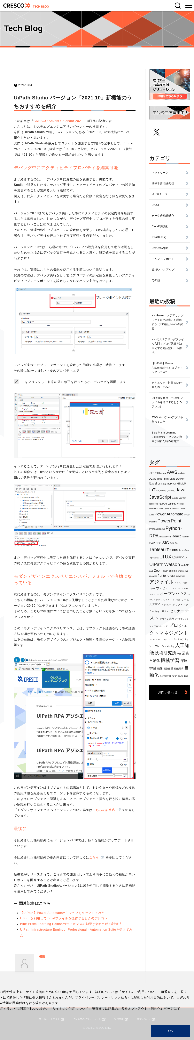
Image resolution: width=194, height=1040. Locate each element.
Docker (180, 478)
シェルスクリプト (173, 604)
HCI (174, 484)
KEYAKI (163, 503)
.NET (151, 473)
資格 (180, 675)
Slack (177, 543)
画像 (160, 668)
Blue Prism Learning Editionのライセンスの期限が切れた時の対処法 (71, 924)
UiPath (156, 564)
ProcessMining (157, 529)
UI (161, 556)
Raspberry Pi (165, 537)
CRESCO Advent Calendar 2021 (58, 121)
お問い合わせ (168, 692)
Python (173, 528)
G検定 (164, 484)
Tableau (157, 549)
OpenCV (167, 509)
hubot (172, 576)
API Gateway (160, 473)
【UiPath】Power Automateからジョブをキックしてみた (62, 912)
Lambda (172, 503)
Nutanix (160, 509)
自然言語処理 (165, 676)
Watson (172, 564)
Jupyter (175, 498)
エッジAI (176, 588)
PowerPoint (169, 520)
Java (181, 489)
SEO (158, 543)
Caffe (172, 478)
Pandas (175, 509)
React (176, 536)
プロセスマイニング (158, 639)
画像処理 (168, 668)
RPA (154, 535)
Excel (153, 483)
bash (165, 571)
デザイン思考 (167, 618)
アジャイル (161, 581)
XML (151, 571)
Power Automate (169, 514)
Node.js (180, 504)
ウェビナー (164, 588)
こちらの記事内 (103, 810)
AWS (172, 472)
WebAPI (185, 565)
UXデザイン (179, 557)
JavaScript (160, 497)
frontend (163, 575)
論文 (174, 676)
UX (168, 556)
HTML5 (181, 483)
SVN (172, 543)
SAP (152, 543)
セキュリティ (162, 611)
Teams (172, 550)
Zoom (158, 570)
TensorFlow (184, 550)
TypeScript (154, 558)
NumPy (152, 509)
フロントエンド (161, 626)
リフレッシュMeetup (163, 646)
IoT (152, 489)
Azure (153, 478)
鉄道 (186, 676)
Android (181, 473)
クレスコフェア (163, 600)
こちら (94, 857)
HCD (169, 484)
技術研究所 (165, 652)
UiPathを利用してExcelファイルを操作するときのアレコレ (64, 918)
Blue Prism (163, 478)
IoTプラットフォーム (165, 491)
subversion (180, 576)
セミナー (177, 611)
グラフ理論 (175, 600)
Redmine (186, 537)
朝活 (179, 654)
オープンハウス (173, 594)
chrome (173, 571)
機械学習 (170, 660)
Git (159, 484)
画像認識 (178, 668)
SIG (165, 543)
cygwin (181, 571)
